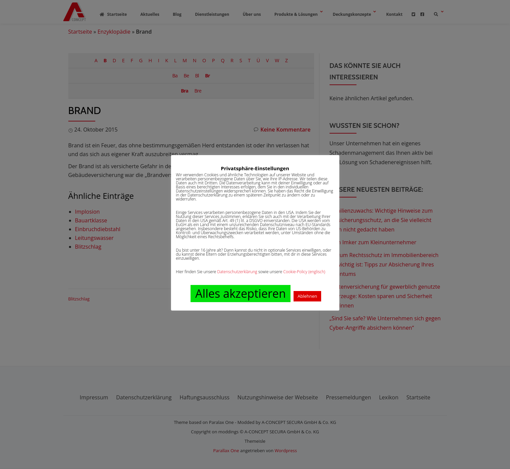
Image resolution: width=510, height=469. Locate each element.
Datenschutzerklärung (237, 272)
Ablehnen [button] (307, 296)
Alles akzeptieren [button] (240, 293)
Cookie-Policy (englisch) (304, 272)
